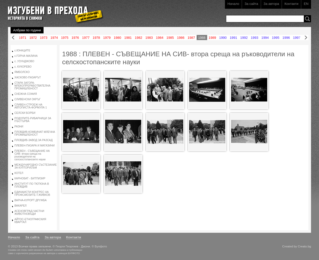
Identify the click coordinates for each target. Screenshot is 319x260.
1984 (159, 38)
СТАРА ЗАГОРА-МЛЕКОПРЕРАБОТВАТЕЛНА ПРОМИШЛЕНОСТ (32, 85)
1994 (265, 38)
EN (306, 4)
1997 (296, 38)
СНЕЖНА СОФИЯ (25, 93)
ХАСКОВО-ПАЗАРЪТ (27, 77)
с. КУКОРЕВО (22, 66)
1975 (65, 38)
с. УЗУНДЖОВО (24, 61)
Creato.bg (304, 246)
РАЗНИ (18, 126)
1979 (107, 38)
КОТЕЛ (18, 173)
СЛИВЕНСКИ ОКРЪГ (27, 99)
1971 (22, 38)
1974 (54, 38)
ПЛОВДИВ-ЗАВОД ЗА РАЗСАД (33, 140)
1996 (286, 38)
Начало (233, 4)
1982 (138, 38)
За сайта (251, 4)
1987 (191, 38)
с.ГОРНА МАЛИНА (26, 55)
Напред (305, 37)
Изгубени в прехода (53, 11)
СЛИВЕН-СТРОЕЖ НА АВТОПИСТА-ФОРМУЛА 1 (30, 106)
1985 (170, 38)
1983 (149, 38)
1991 (233, 38)
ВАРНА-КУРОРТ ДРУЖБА (30, 200)
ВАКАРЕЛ (20, 205)
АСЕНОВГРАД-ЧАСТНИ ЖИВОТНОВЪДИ (29, 212)
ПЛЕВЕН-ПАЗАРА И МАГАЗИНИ (34, 145)
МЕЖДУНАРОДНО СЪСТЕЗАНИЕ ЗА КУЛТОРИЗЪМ (35, 166)
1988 (202, 38)
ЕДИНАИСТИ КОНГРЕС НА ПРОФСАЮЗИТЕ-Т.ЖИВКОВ (32, 193)
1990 (222, 38)
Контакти (291, 4)
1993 (254, 38)
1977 (85, 38)
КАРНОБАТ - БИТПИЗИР (29, 178)
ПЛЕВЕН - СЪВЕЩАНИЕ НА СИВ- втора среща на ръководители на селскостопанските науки (32, 155)
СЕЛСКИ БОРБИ (24, 113)
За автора (271, 4)
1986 (180, 38)
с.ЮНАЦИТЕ (22, 50)
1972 (33, 38)
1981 (128, 38)
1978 (96, 38)
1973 (43, 38)
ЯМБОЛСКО (22, 72)
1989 (212, 38)
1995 (275, 38)
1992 (244, 38)
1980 (117, 38)
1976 (75, 38)
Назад (13, 37)
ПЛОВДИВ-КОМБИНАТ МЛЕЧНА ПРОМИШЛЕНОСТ (34, 133)
